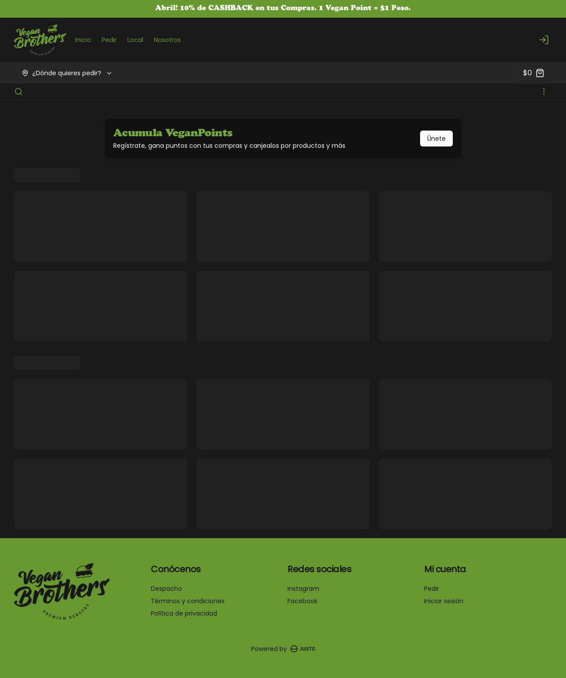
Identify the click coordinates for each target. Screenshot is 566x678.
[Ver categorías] (544, 92)
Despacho (166, 588)
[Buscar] (18, 91)
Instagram (303, 588)
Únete (436, 138)
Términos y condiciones (188, 601)
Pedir (109, 39)
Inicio (83, 39)
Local (135, 39)
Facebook (302, 601)
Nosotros (167, 39)
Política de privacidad (184, 613)
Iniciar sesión (443, 601)
